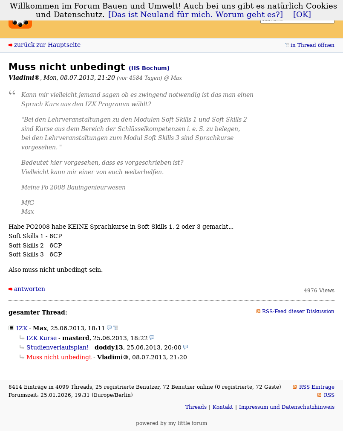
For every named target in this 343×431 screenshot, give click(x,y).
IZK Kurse (41, 338)
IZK (21, 328)
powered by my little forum (171, 423)
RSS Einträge (316, 387)
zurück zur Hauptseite (47, 44)
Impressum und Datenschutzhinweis (286, 407)
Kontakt (223, 407)
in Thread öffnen (312, 45)
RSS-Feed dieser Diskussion (298, 312)
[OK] (302, 14)
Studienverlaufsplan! (57, 347)
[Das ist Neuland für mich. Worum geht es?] (195, 14)
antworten (29, 288)
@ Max (173, 78)
